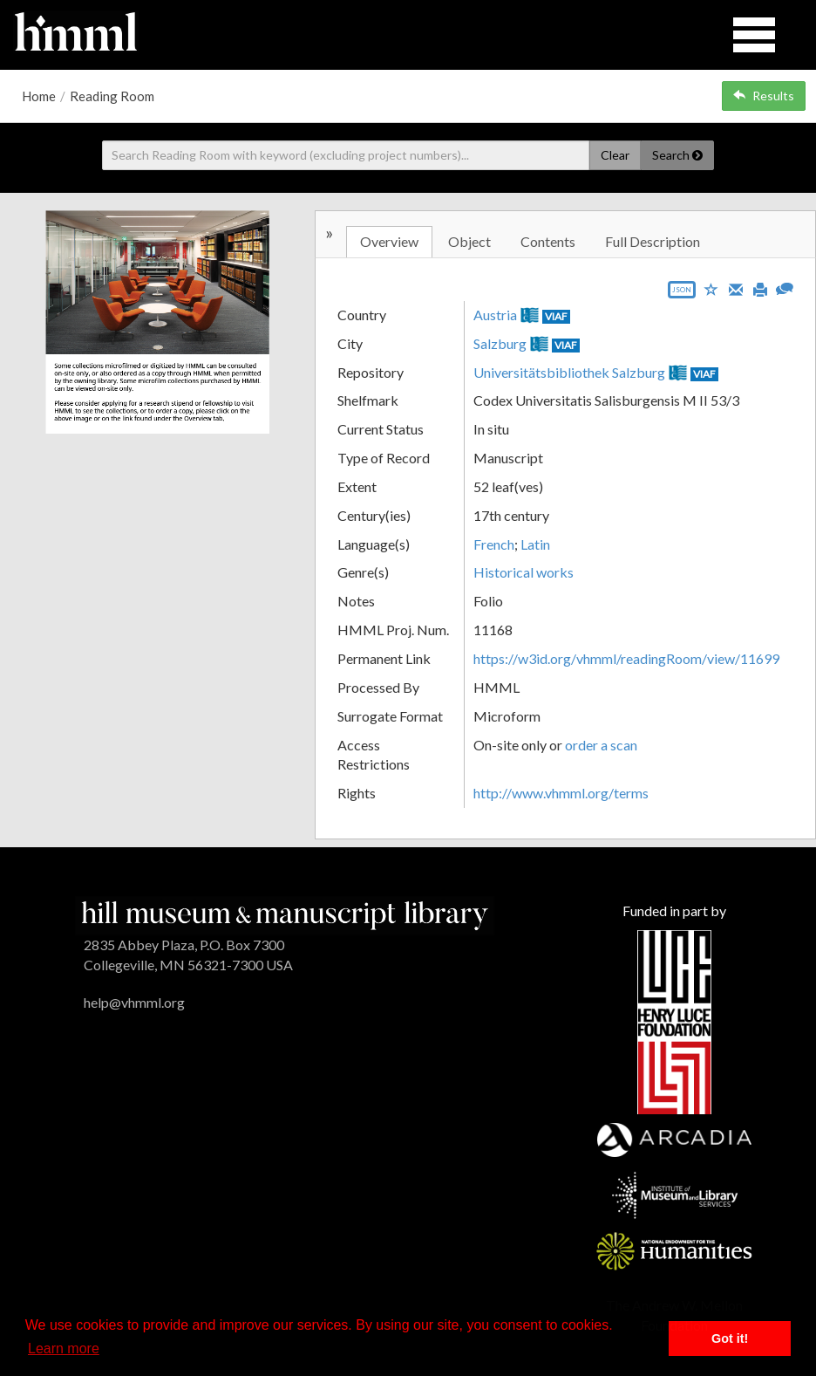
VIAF (556, 316)
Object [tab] (469, 241)
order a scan (601, 744)
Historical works (523, 572)
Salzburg (500, 343)
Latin (535, 544)
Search (677, 154)
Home (39, 96)
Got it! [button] (729, 1338)
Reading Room (112, 96)
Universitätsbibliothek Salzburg (569, 372)
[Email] (736, 288)
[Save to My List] (711, 288)
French (493, 544)
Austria (495, 314)
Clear (615, 154)
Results (763, 95)
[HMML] (284, 913)
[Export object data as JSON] (682, 293)
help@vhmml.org (134, 1002)
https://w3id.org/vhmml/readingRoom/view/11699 (626, 658)
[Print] (760, 288)
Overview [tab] (389, 241)
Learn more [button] (63, 1348)
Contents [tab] (547, 241)
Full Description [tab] (652, 241)
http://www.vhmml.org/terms (561, 792)
